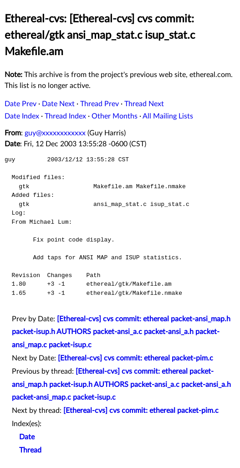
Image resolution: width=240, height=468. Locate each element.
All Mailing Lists (168, 116)
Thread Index (65, 116)
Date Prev (20, 104)
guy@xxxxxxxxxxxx (55, 133)
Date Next (58, 104)
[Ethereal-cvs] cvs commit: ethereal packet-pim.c (135, 358)
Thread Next (144, 104)
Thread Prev (99, 104)
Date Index (22, 116)
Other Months (115, 116)
